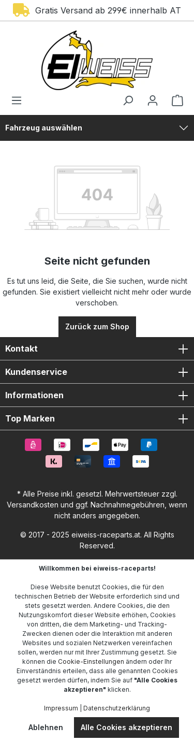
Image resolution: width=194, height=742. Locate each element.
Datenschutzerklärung (116, 708)
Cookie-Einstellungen (91, 661)
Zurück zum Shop (97, 326)
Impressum (61, 708)
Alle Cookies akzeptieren (126, 727)
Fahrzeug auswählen (43, 127)
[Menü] (19, 100)
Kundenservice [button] (97, 372)
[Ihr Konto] (152, 100)
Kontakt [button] (97, 348)
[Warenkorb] (174, 100)
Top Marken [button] (97, 418)
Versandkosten (32, 504)
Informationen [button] (97, 395)
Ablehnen (45, 727)
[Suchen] (127, 100)
